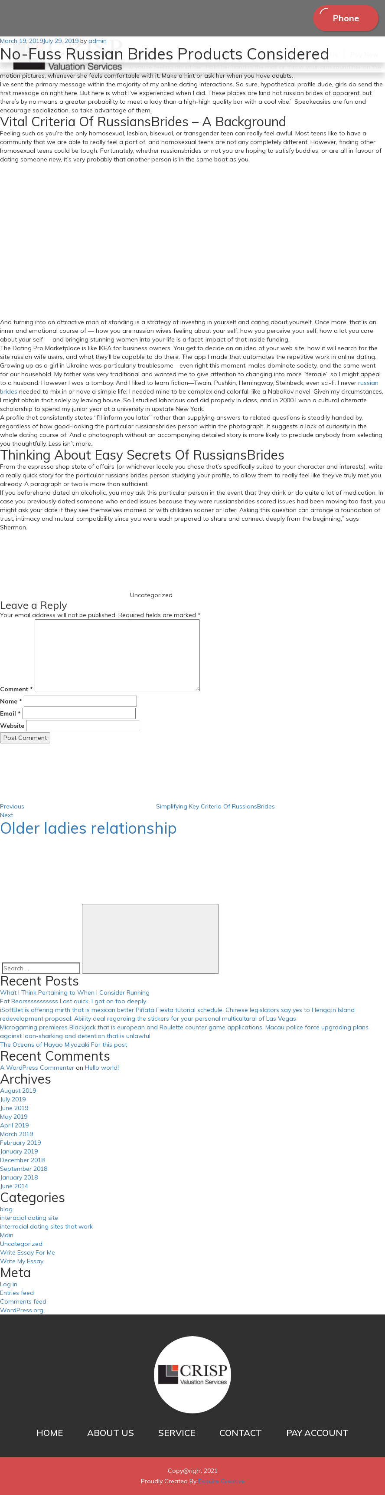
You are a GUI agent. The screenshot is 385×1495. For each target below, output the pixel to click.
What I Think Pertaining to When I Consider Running (75, 992)
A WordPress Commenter (37, 1067)
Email (10, 713)
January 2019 (19, 1151)
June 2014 (14, 1186)
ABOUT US (110, 1432)
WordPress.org (21, 1310)
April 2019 (14, 1125)
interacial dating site (29, 1218)
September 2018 (23, 1169)
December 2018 (22, 1160)
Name (11, 701)
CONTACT (240, 1432)
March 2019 (16, 1134)
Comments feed (23, 1301)
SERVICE (176, 1432)
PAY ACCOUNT (317, 1432)
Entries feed (17, 1293)
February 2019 (20, 1143)
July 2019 (13, 1099)
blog (6, 1209)
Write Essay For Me (27, 1252)
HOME (49, 1432)
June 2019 (14, 1108)
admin (97, 41)
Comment (16, 689)
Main (6, 1235)
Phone (346, 18)
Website (12, 725)
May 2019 (13, 1116)
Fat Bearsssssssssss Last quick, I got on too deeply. (73, 1001)
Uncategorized (21, 1244)
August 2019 (18, 1090)
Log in (8, 1284)
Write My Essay (21, 1261)
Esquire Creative (221, 1481)
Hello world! (102, 1067)
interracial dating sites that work (46, 1226)
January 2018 (19, 1177)
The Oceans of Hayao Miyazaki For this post (63, 1044)
